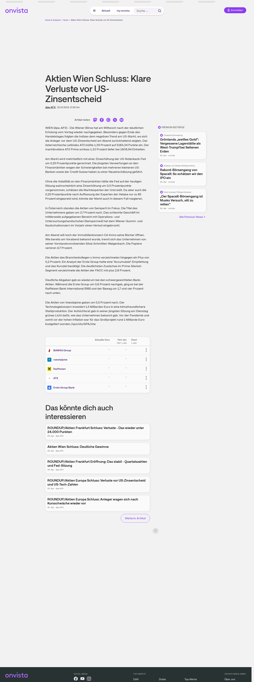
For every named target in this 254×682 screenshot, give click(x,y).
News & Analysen (53, 20)
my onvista (123, 10)
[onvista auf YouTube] (82, 679)
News (65, 20)
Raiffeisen (59, 369)
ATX (55, 378)
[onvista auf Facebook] (76, 679)
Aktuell (106, 10)
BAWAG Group (62, 350)
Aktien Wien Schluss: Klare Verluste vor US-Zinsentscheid (97, 20)
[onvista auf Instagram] (89, 679)
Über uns (229, 679)
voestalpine (60, 359)
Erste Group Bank (64, 387)
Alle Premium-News (192, 217)
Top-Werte (190, 679)
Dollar (162, 679)
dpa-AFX (50, 107)
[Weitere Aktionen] (146, 350)
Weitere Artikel (135, 518)
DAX (136, 679)
